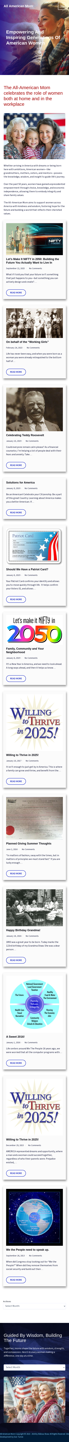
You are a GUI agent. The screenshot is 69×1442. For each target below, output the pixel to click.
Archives (7, 1301)
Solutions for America (20, 482)
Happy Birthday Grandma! (23, 930)
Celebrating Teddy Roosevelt (25, 435)
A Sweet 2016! (15, 1036)
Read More (16, 292)
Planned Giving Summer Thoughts (28, 843)
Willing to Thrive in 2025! (22, 755)
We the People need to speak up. (27, 1249)
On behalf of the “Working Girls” (27, 341)
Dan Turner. (18, 1437)
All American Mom (18, 6)
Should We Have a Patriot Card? (27, 569)
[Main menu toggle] (61, 6)
